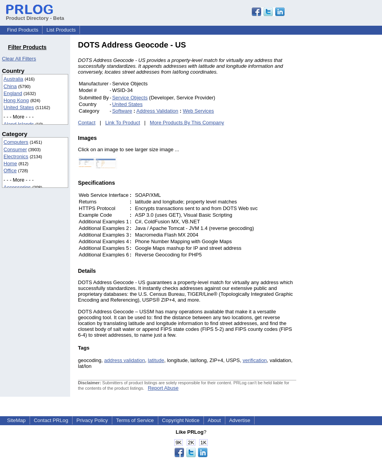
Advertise (239, 420)
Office (10, 170)
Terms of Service (135, 420)
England (13, 93)
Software (122, 111)
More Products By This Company (187, 122)
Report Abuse (163, 388)
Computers (16, 142)
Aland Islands (19, 124)
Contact (87, 122)
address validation (124, 360)
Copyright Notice (181, 420)
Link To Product (122, 122)
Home (10, 163)
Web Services (198, 111)
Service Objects (130, 98)
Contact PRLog (51, 420)
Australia (13, 79)
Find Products (22, 30)
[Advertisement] (349, 157)
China (10, 86)
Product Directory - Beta (35, 15)
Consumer (15, 149)
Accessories (17, 187)
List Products (61, 30)
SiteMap (16, 420)
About (214, 420)
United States (19, 107)
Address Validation (157, 111)
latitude (156, 360)
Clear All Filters (19, 59)
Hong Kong (16, 100)
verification (254, 360)
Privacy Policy (92, 420)
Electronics (16, 156)
